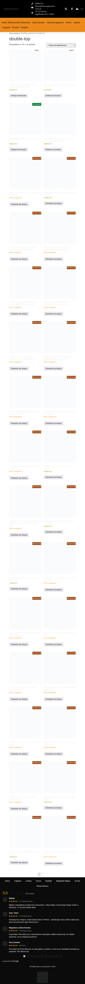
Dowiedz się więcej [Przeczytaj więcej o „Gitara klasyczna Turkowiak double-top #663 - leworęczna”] (19, 644)
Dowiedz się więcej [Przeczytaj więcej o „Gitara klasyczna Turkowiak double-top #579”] (54, 644)
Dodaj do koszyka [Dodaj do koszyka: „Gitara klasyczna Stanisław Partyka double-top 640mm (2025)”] (18, 96)
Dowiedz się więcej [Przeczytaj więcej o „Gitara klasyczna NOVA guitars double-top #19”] (54, 477)
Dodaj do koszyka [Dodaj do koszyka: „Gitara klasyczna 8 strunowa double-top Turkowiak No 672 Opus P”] (53, 149)
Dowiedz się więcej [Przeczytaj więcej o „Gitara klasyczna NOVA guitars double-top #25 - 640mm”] (19, 423)
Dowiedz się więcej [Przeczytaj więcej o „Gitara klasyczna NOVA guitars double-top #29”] (54, 203)
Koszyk (15, 27)
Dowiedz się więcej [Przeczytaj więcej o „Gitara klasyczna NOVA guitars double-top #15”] (54, 808)
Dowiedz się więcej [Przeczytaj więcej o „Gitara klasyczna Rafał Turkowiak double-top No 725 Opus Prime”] (19, 259)
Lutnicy (76, 22)
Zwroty (77, 881)
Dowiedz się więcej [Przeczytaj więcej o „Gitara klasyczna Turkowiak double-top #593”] (19, 754)
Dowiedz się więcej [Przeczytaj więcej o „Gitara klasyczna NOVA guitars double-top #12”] (54, 532)
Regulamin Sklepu (63, 881)
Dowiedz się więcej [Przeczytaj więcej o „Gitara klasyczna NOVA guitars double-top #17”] (19, 862)
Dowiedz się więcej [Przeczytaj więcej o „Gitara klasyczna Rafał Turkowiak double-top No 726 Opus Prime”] (54, 259)
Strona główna (14, 33)
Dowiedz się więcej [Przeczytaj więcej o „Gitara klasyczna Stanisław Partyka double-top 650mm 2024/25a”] (54, 368)
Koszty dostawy (42, 886)
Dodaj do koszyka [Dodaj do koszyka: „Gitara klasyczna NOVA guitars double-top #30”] (53, 96)
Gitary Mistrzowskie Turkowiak (16, 22)
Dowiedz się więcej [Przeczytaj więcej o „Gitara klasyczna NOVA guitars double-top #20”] (19, 589)
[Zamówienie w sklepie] (61, 45)
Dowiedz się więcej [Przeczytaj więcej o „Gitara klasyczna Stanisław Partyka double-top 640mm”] (19, 699)
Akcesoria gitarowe (55, 22)
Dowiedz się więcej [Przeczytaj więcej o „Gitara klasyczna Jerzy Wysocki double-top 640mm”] (54, 423)
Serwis (68, 22)
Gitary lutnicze (38, 22)
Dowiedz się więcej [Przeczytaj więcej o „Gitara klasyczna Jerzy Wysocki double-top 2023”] (54, 590)
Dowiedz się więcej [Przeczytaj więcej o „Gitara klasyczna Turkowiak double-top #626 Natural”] (54, 754)
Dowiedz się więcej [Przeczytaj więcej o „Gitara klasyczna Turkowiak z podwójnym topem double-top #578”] (19, 368)
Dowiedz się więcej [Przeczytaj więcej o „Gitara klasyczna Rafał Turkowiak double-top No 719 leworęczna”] (54, 314)
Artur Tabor (14, 913)
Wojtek (12, 898)
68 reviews (30, 893)
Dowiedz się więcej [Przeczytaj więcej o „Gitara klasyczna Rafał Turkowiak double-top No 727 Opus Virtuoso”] (19, 314)
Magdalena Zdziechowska (20, 928)
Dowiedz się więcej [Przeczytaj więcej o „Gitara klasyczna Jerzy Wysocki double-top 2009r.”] (19, 204)
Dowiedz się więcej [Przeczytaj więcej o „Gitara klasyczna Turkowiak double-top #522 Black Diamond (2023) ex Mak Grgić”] (19, 535)
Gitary (7, 881)
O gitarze (6, 27)
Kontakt (24, 27)
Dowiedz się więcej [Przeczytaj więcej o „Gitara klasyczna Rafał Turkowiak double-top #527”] (19, 809)
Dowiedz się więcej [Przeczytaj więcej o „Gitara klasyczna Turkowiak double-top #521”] (54, 863)
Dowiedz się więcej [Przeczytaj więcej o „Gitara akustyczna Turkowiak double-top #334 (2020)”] (54, 699)
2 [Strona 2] (42, 874)
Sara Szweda (14, 942)
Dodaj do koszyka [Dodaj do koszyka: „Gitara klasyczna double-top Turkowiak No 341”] (18, 149)
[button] (66, 9)
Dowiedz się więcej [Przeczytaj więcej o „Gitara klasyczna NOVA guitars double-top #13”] (19, 478)
